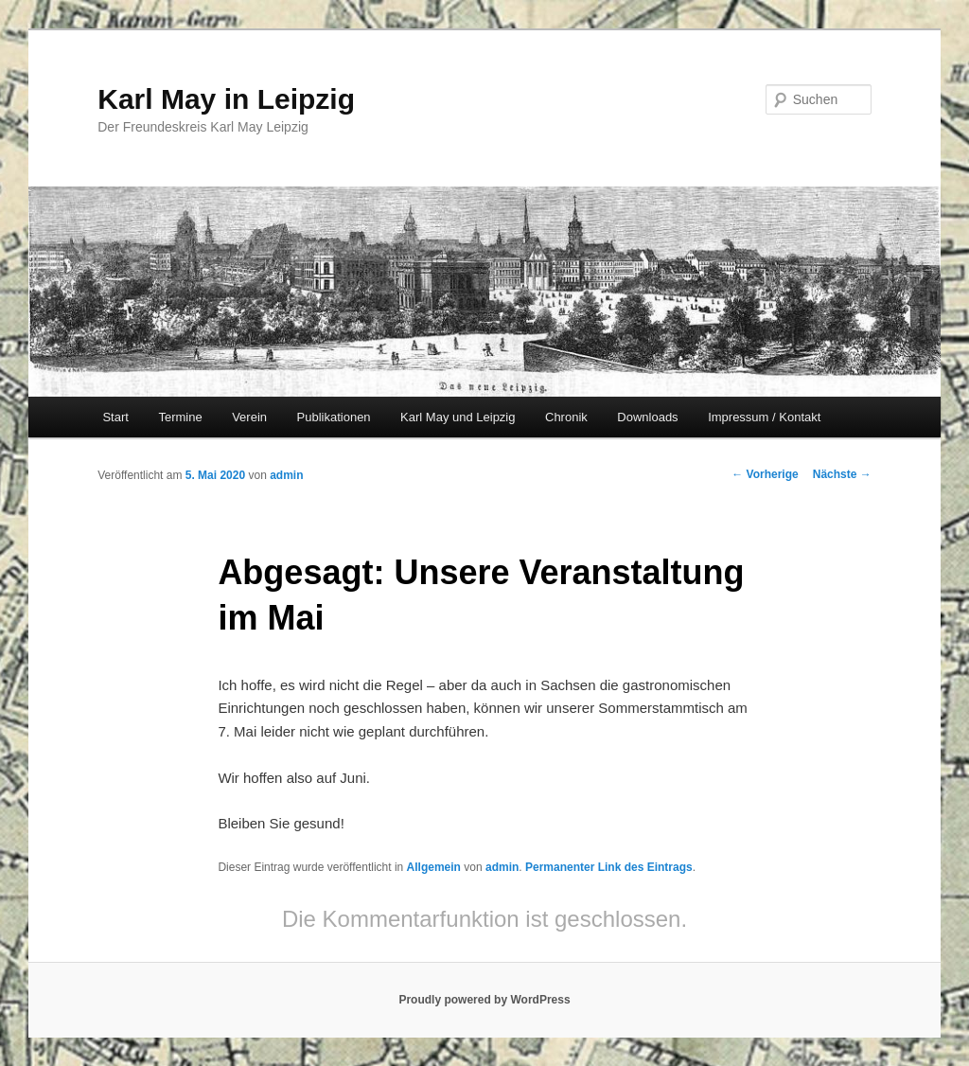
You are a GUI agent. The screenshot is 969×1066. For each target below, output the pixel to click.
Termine (180, 417)
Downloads (647, 417)
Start (115, 417)
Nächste (842, 474)
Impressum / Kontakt (764, 417)
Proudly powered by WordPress (484, 999)
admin (286, 475)
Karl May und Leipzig (457, 417)
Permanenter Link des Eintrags (609, 867)
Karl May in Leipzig (226, 99)
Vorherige (764, 474)
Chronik (566, 417)
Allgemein (434, 867)
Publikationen (334, 417)
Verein (249, 417)
